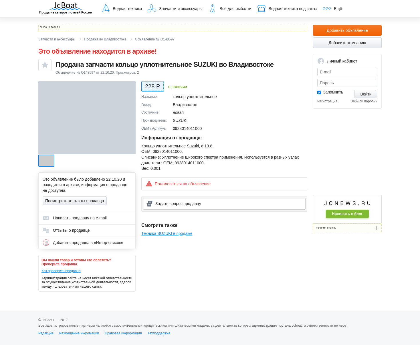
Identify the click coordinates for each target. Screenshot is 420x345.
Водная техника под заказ (287, 8)
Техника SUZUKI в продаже (166, 233)
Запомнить (333, 92)
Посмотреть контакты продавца (74, 200)
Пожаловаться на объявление (178, 183)
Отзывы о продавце (66, 230)
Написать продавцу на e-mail (75, 218)
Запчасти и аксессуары (175, 8)
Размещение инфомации (79, 333)
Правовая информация (123, 333)
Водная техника (121, 8)
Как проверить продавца (61, 271)
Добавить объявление (347, 30)
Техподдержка (158, 333)
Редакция (46, 333)
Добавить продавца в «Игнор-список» (83, 242)
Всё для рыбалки (229, 8)
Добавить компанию (347, 42)
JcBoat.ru (65, 8)
